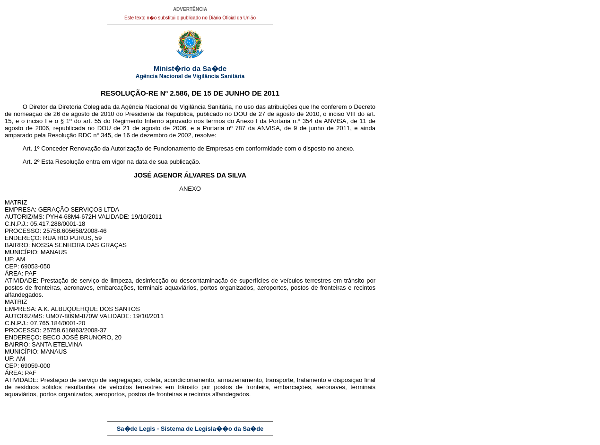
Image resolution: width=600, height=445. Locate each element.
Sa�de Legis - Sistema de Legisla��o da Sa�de (190, 428)
